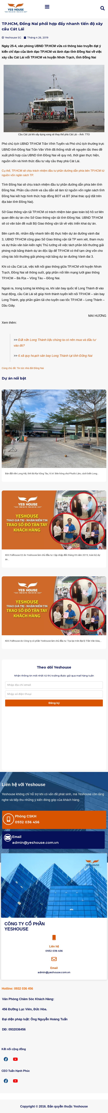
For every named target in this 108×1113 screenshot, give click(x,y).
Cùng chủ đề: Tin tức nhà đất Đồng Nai (23, 368)
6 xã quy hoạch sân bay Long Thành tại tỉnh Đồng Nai (55, 355)
